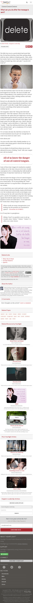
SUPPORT (3, 547)
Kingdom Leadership (14, 43)
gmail (15, 316)
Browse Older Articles (16, 503)
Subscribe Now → (16, 529)
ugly (10, 318)
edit (19, 316)
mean (14, 318)
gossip (2, 318)
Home (3, 584)
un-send (24, 314)
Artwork (4, 581)
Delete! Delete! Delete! (6, 271)
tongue (14, 314)
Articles (4, 579)
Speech (5, 262)
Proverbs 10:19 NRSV (16, 209)
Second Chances (8, 260)
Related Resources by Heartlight (11, 324)
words (10, 314)
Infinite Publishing (22, 544)
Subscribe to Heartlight (16, 560)
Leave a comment (25, 303)
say (6, 314)
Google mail (9, 316)
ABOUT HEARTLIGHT (8, 537)
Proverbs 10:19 (4, 46)
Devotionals (5, 574)
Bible (3, 576)
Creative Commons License (11, 272)
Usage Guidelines (15, 276)
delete (19, 314)
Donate (4, 554)
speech (2, 314)
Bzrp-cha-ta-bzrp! (8, 259)
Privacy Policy (27, 591)
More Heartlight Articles (9, 437)
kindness (27, 316)
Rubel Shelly (5, 43)
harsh (6, 318)
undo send (3, 316)
